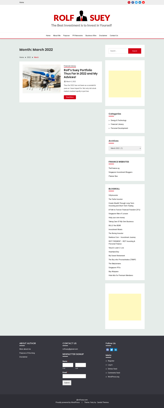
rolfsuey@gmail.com (70, 349)
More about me (25, 349)
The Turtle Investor (116, 199)
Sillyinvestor (113, 195)
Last (76, 368)
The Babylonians (115, 264)
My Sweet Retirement (117, 256)
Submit (67, 383)
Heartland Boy (114, 252)
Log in (110, 365)
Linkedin (140, 2)
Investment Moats (115, 229)
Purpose (66, 36)
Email (65, 372)
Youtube (143, 2)
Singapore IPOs (115, 268)
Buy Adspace (113, 271)
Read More (70, 97)
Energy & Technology (118, 120)
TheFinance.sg (114, 168)
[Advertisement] (125, 84)
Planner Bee (113, 176)
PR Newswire (77, 36)
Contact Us (114, 36)
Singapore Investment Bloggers (120, 172)
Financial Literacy (70, 66)
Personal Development (119, 128)
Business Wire (90, 36)
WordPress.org (113, 377)
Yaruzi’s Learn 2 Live (116, 248)
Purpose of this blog (27, 353)
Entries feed (112, 369)
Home (21, 2)
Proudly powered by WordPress (68, 402)
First (64, 368)
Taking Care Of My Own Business (121, 222)
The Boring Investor (116, 233)
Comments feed (114, 373)
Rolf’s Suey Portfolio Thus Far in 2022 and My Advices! (81, 73)
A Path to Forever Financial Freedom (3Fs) (124, 210)
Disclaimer (103, 36)
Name (65, 361)
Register (111, 361)
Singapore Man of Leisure (118, 214)
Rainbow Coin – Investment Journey (122, 237)
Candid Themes (103, 402)
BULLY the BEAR (115, 225)
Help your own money (117, 218)
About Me (57, 36)
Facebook (132, 2)
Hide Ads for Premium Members (121, 275)
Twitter (136, 2)
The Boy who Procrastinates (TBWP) (122, 260)
